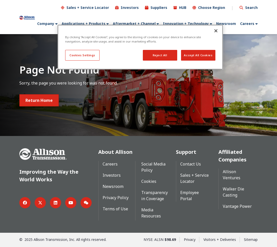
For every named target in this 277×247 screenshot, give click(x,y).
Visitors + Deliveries (219, 239)
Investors (130, 7)
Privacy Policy (116, 197)
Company (45, 23)
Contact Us (190, 164)
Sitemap (251, 239)
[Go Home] (27, 17)
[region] (140, 47)
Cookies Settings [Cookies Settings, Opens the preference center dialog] (82, 55)
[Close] (215, 30)
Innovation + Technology (186, 23)
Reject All (160, 55)
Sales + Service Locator (87, 7)
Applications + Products (83, 23)
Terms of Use (115, 208)
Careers (247, 23)
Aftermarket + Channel (134, 23)
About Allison (115, 151)
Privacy (190, 239)
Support (186, 151)
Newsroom (226, 23)
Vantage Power (237, 206)
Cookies (148, 181)
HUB (182, 7)
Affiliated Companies (232, 155)
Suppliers (158, 7)
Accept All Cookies (198, 55)
